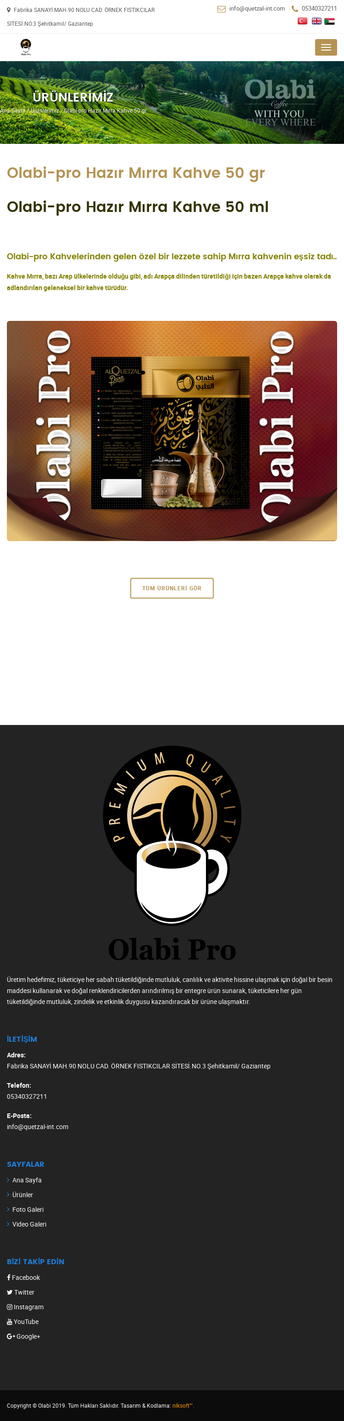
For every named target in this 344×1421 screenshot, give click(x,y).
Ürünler (22, 1194)
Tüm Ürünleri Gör (171, 588)
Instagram (25, 1306)
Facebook (23, 1277)
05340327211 (319, 8)
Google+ (23, 1336)
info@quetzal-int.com (257, 8)
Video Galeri (29, 1224)
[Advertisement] (172, 660)
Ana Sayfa (27, 1180)
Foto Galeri (28, 1209)
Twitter (20, 1292)
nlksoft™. (183, 1405)
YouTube (23, 1321)
